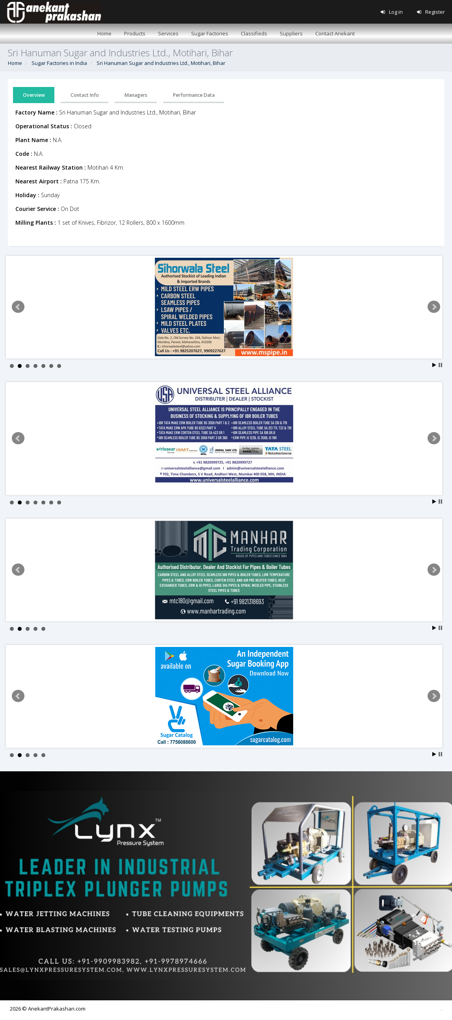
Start (434, 365)
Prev (18, 307)
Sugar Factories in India (59, 63)
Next (434, 307)
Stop (440, 365)
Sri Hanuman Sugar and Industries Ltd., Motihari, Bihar (161, 63)
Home (15, 63)
